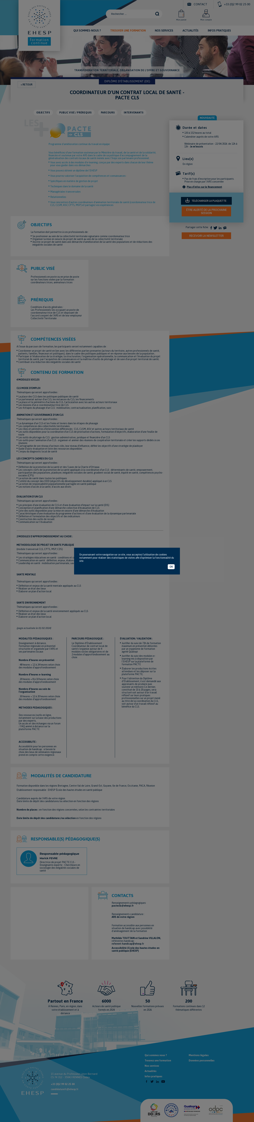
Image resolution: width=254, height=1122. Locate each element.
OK (171, 566)
